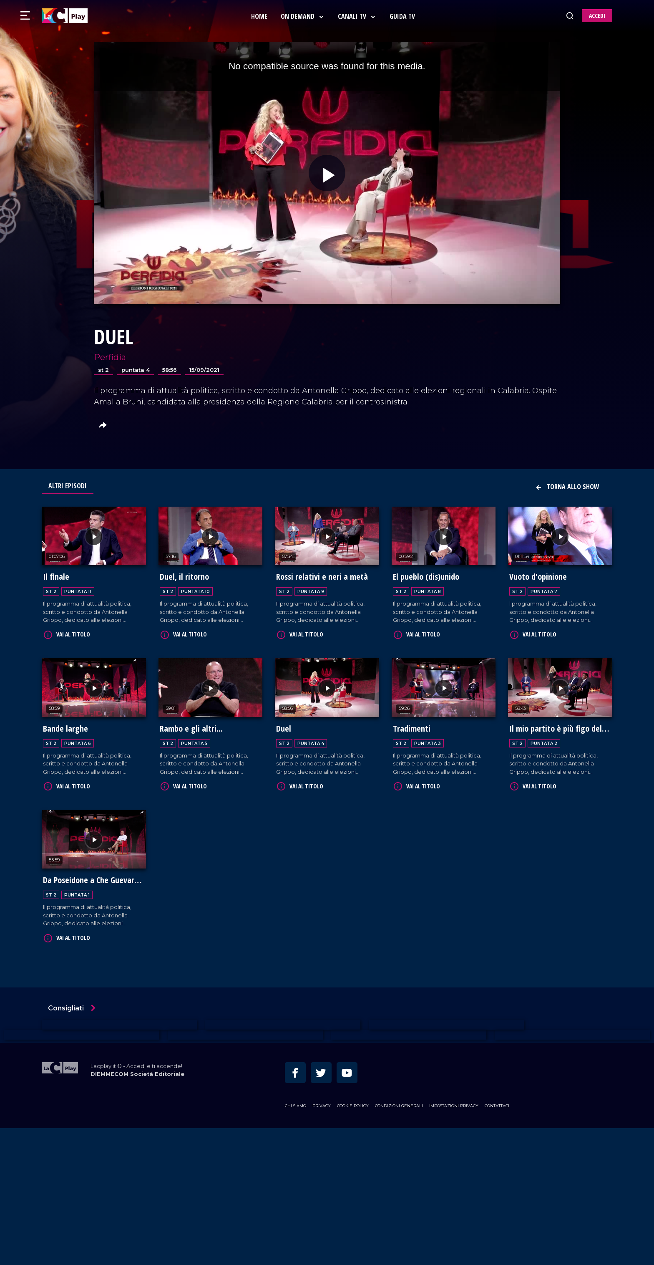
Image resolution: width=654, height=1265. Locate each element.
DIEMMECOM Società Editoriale (137, 1071)
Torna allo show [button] (567, 486)
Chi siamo (295, 1103)
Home (260, 16)
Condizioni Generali (399, 1103)
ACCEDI (597, 16)
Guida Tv (403, 16)
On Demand (303, 16)
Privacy (321, 1103)
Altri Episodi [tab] (67, 485)
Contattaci (497, 1103)
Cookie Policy (353, 1103)
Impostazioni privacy (453, 1103)
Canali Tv (358, 16)
